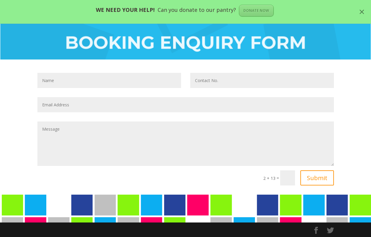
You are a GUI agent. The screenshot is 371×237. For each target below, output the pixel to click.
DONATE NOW (256, 10)
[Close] (361, 11)
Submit (317, 178)
